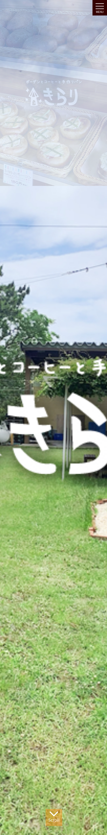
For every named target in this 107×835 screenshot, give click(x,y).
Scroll (54, 816)
